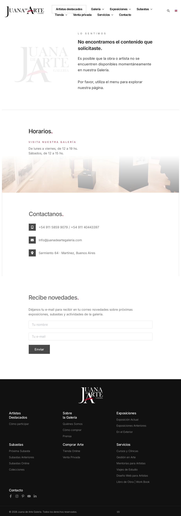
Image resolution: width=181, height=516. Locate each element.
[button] (102, 9)
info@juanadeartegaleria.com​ (60, 240)
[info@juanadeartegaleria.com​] (32, 240)
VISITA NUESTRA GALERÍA (52, 142)
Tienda (61, 14)
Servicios (105, 14)
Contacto (16, 490)
